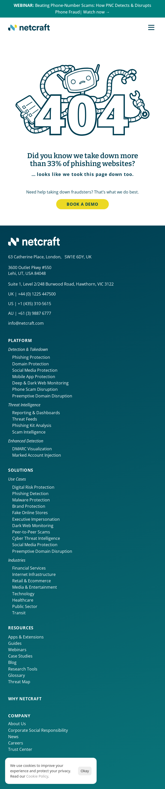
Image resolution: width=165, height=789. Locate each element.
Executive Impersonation (36, 519)
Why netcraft (25, 699)
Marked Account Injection (36, 455)
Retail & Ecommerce (31, 581)
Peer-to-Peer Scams (31, 532)
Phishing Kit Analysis (31, 425)
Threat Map (19, 681)
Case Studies (20, 656)
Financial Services (29, 568)
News (13, 736)
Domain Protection (30, 364)
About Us (17, 723)
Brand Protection (28, 506)
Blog (12, 662)
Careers (15, 743)
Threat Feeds (24, 419)
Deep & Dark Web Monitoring (40, 383)
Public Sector (24, 606)
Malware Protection (31, 500)
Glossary (16, 675)
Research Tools (22, 669)
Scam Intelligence (29, 432)
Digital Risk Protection (33, 487)
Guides (15, 643)
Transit (19, 613)
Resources (21, 628)
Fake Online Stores (30, 512)
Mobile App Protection (33, 376)
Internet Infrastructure (34, 574)
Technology (23, 594)
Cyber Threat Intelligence (36, 538)
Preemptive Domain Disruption (42, 396)
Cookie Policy (37, 776)
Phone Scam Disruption (35, 389)
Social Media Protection (34, 370)
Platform (20, 340)
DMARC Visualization (32, 449)
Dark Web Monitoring (32, 525)
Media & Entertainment (34, 587)
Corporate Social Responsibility (38, 730)
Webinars (17, 649)
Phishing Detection (30, 493)
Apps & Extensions (26, 637)
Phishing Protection (31, 357)
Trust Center (20, 749)
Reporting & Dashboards (36, 412)
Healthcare (22, 600)
